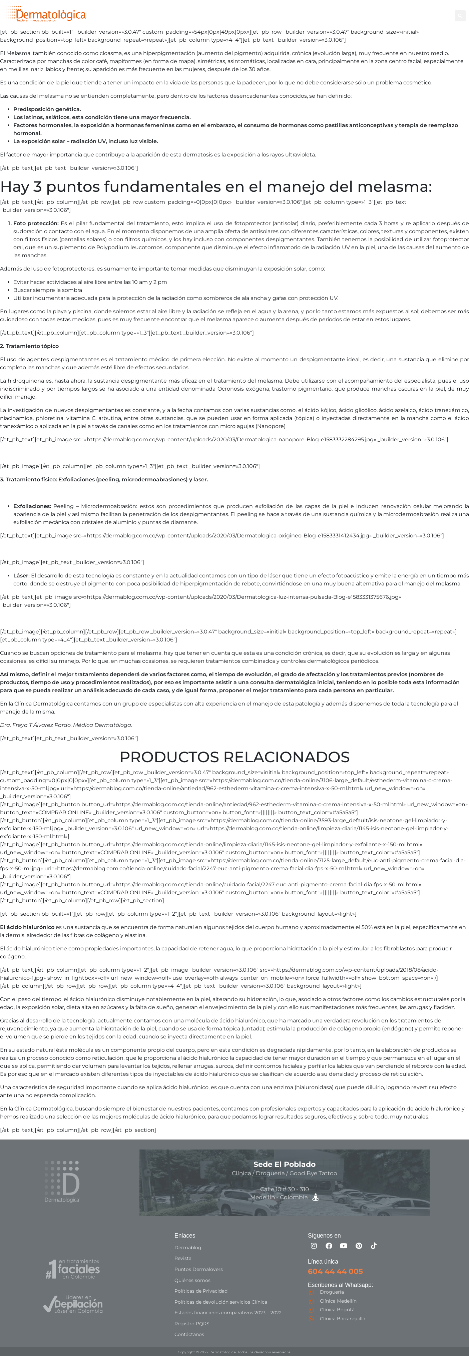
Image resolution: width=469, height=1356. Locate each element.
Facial (332, 12)
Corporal (306, 12)
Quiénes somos (192, 1280)
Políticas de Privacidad (200, 1290)
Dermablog (187, 1248)
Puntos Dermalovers (198, 1269)
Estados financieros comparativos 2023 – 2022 (228, 1312)
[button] (460, 15)
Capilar (407, 12)
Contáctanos (189, 1333)
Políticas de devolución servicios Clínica (220, 1301)
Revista (182, 1258)
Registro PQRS (191, 1322)
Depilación (274, 12)
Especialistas (277, 19)
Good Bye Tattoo (369, 12)
